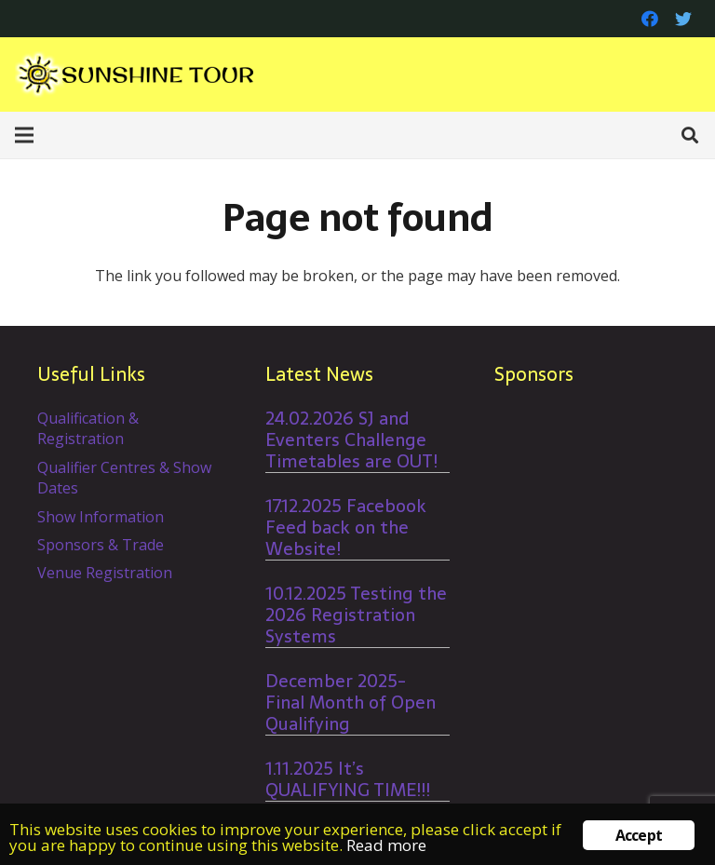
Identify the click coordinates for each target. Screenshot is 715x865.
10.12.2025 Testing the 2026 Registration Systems (356, 615)
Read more (386, 845)
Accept (638, 835)
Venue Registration (104, 572)
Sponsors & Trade (100, 544)
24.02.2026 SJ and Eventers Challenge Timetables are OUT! (351, 440)
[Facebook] (650, 18)
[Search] (689, 135)
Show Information (100, 517)
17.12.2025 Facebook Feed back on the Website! (345, 527)
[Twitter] (683, 18)
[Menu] (24, 135)
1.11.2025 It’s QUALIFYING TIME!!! (347, 779)
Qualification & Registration (88, 428)
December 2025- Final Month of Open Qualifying (350, 702)
